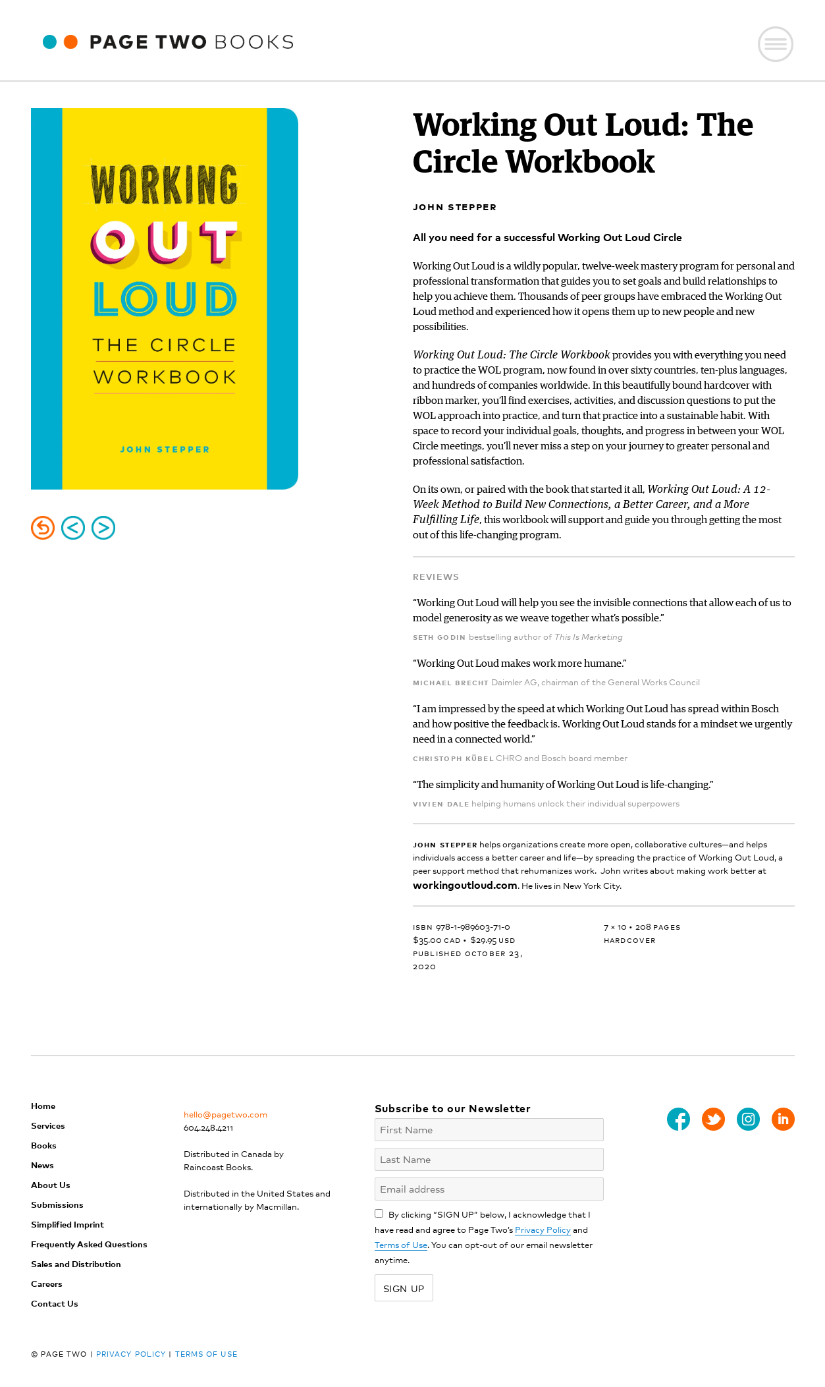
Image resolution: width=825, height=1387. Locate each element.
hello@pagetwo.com (225, 1113)
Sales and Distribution (76, 1263)
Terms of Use (401, 1244)
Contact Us (54, 1303)
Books (44, 1144)
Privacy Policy (543, 1229)
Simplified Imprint (67, 1224)
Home (43, 1105)
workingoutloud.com (465, 884)
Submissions (57, 1204)
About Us (50, 1184)
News (42, 1164)
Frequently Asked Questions (89, 1243)
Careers (47, 1283)
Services (48, 1125)
